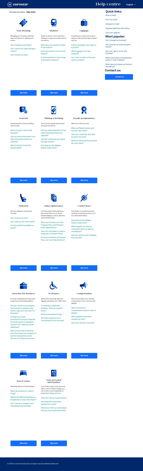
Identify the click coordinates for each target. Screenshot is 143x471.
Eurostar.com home (17, 12)
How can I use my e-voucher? (82, 323)
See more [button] (23, 93)
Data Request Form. (53, 393)
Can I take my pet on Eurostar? (22, 222)
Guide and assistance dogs (51, 314)
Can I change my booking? (20, 45)
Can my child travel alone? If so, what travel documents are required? (23, 139)
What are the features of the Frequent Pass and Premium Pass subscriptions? (52, 225)
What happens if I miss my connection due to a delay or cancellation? (82, 229)
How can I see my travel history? (53, 398)
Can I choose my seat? (19, 55)
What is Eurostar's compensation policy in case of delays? (83, 310)
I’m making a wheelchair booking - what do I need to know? (52, 308)
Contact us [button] (119, 77)
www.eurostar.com (51, 464)
